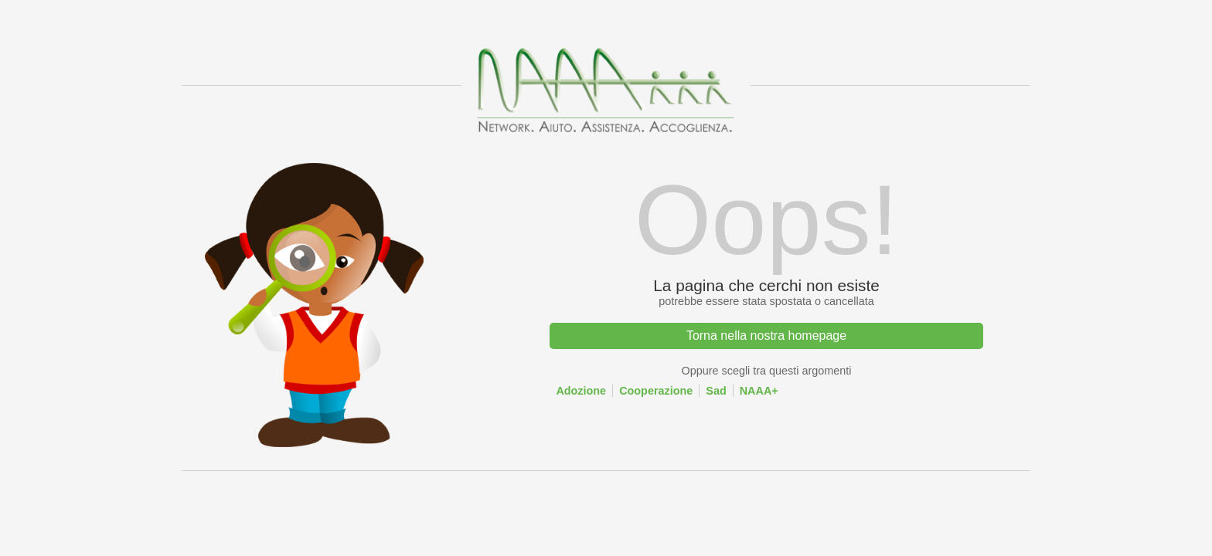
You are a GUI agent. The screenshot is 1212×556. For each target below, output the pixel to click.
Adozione (581, 391)
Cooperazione (656, 391)
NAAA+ (759, 391)
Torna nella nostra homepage (766, 335)
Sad (716, 391)
